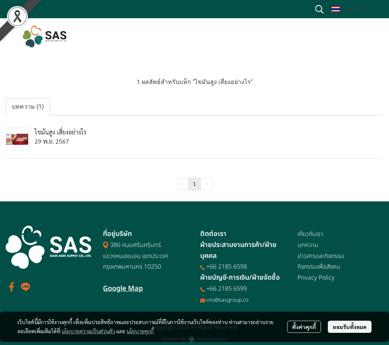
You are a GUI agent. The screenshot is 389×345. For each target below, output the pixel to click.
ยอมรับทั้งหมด (350, 326)
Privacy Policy (316, 277)
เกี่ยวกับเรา (310, 234)
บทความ (307, 245)
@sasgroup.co (231, 300)
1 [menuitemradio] (194, 183)
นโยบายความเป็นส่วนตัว (88, 331)
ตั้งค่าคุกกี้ (304, 326)
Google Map (123, 288)
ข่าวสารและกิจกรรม (320, 256)
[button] (319, 9)
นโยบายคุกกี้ (140, 331)
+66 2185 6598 (226, 266)
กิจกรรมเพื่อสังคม (318, 266)
